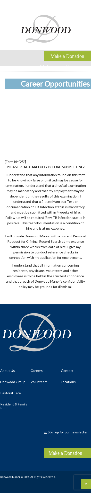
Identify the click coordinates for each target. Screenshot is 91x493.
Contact (67, 370)
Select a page (54, 66)
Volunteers (39, 382)
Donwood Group (12, 382)
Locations (68, 382)
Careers (37, 370)
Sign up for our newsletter (66, 432)
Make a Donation (65, 453)
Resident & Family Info (13, 406)
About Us (7, 370)
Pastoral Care (10, 393)
